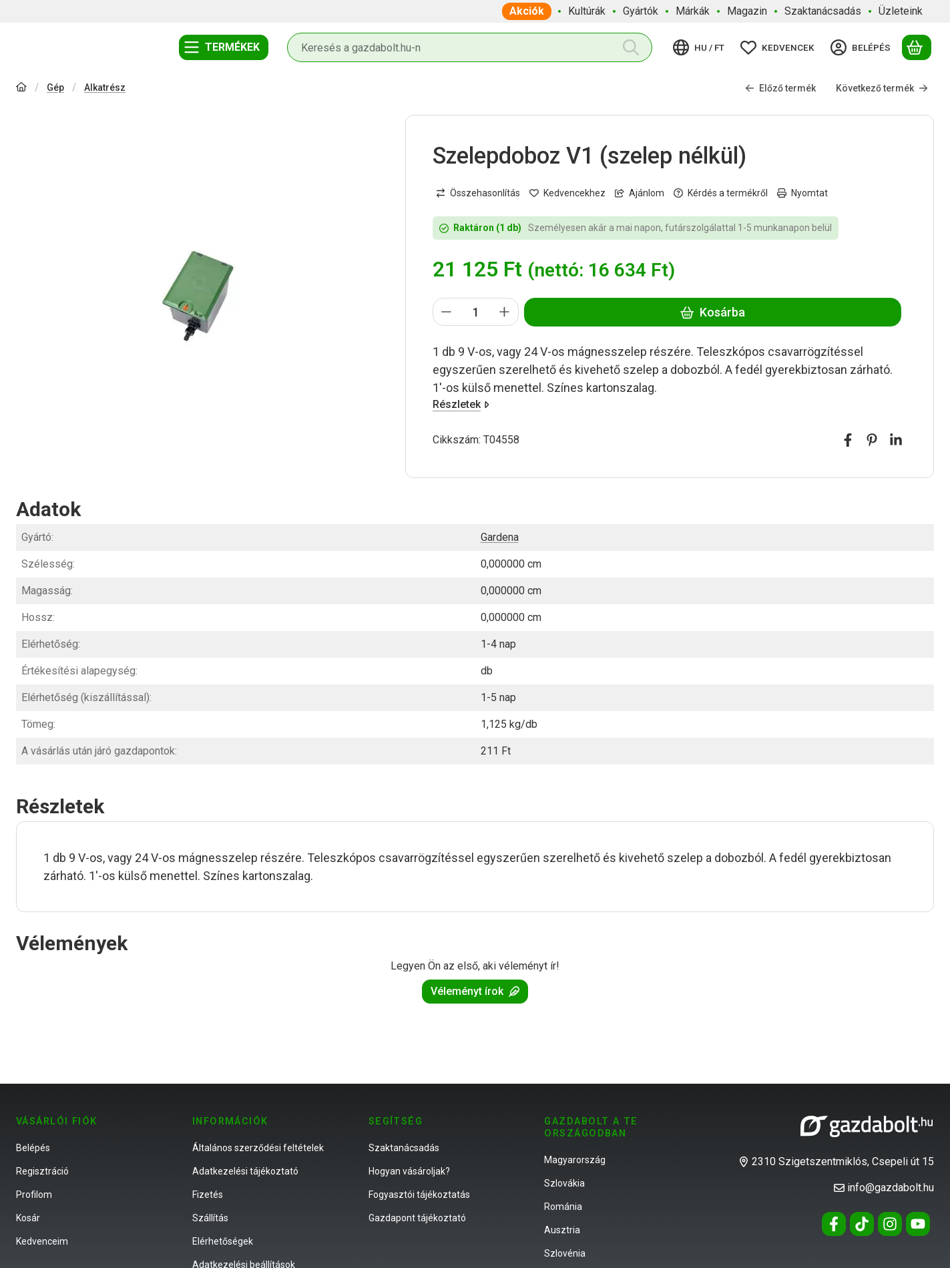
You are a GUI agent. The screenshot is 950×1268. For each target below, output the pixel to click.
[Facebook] (834, 1224)
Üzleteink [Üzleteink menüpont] (901, 11)
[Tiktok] (862, 1224)
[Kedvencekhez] (567, 193)
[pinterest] (872, 440)
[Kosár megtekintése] (916, 47)
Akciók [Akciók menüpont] (526, 11)
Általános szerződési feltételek (258, 1147)
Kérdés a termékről (721, 193)
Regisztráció (42, 1171)
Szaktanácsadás (404, 1147)
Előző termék (780, 88)
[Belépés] (862, 47)
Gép (55, 87)
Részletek (461, 404)
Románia (563, 1206)
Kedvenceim (42, 1241)
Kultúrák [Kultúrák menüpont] (587, 11)
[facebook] (848, 440)
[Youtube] (918, 1224)
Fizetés (207, 1194)
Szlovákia (564, 1183)
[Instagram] (890, 1224)
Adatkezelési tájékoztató (245, 1171)
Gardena (500, 537)
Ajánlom (639, 193)
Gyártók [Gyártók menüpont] (640, 11)
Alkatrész (105, 87)
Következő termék (882, 88)
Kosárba (712, 312)
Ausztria (562, 1230)
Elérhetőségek (222, 1241)
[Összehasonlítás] (478, 193)
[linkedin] (896, 440)
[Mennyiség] (476, 312)
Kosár (28, 1218)
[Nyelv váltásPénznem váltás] (700, 47)
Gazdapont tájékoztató (417, 1218)
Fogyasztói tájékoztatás (419, 1194)
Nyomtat (802, 193)
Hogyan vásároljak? (409, 1171)
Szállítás (210, 1218)
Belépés (33, 1147)
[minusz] (447, 312)
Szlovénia (564, 1253)
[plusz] (505, 312)
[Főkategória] (21, 88)
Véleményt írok (475, 991)
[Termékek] (223, 47)
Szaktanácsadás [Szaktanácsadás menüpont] (822, 11)
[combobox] (469, 47)
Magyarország (575, 1159)
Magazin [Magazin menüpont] (747, 11)
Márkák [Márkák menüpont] (693, 11)
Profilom (34, 1194)
